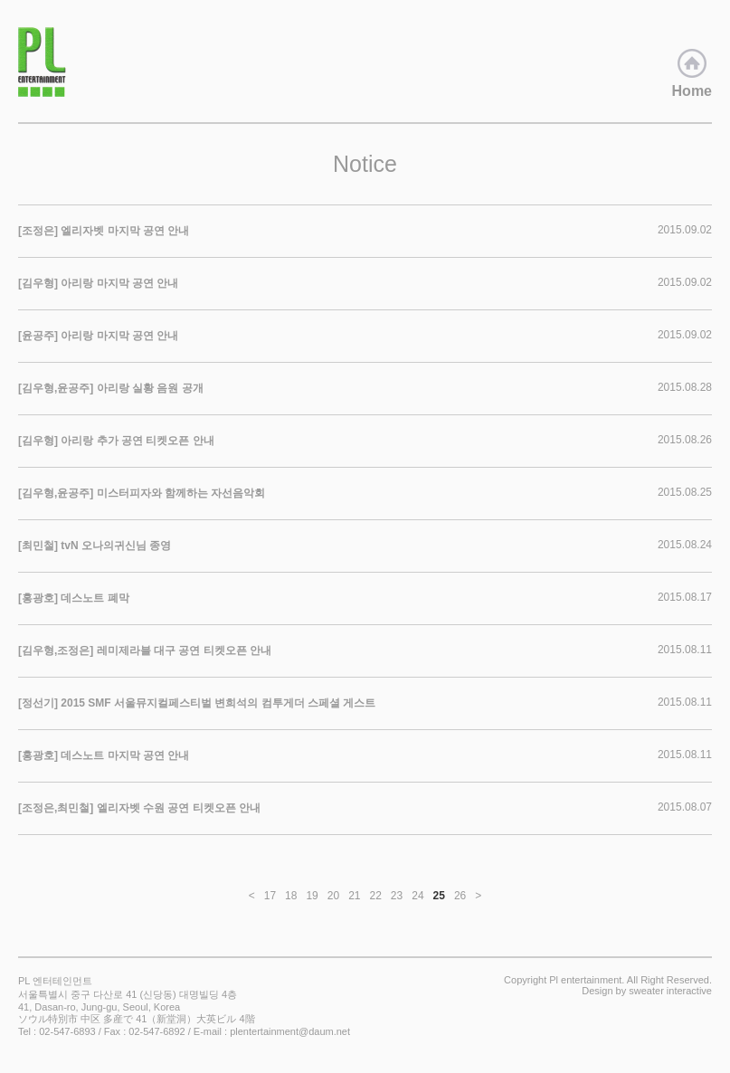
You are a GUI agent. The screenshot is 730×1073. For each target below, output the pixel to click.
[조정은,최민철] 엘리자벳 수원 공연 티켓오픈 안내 (139, 808)
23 (397, 895)
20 (333, 895)
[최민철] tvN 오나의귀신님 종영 (94, 545)
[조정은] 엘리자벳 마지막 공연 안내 (103, 230)
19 (312, 895)
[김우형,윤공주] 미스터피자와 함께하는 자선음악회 (141, 493)
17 (270, 895)
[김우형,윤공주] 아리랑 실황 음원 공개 (111, 388)
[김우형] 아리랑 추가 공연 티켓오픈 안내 (116, 440)
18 (291, 895)
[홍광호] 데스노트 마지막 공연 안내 (103, 755)
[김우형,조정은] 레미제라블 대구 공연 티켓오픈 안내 (144, 650)
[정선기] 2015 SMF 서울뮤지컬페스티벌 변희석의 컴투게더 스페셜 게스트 (196, 703)
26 (460, 895)
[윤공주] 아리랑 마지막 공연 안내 (98, 335)
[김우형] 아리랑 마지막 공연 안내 (98, 283)
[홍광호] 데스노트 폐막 (73, 598)
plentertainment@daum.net (290, 1031)
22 (376, 895)
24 (417, 895)
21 (354, 895)
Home (692, 73)
